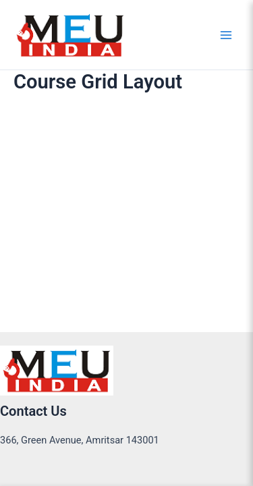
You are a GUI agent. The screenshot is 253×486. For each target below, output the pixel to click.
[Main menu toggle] (226, 34)
